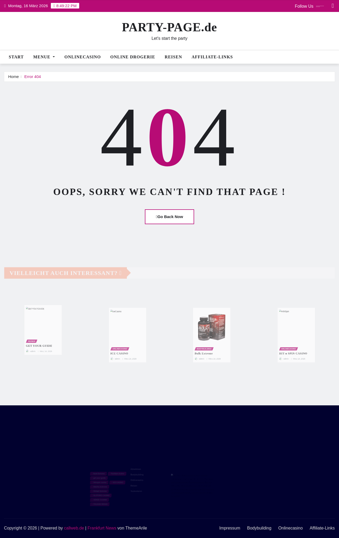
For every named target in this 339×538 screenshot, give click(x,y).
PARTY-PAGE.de (169, 27)
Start (16, 57)
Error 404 (32, 76)
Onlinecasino (82, 57)
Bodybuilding (259, 528)
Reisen (173, 57)
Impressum (229, 528)
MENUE (44, 57)
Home (13, 76)
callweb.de (74, 528)
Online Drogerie (132, 57)
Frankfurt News (101, 528)
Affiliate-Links (212, 57)
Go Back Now (169, 216)
